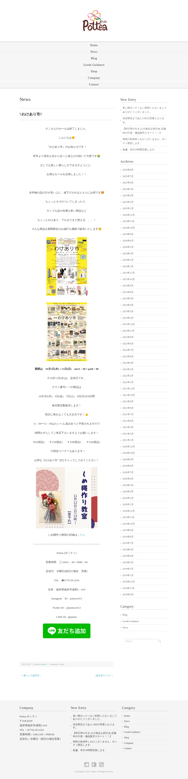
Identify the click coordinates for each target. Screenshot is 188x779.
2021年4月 (128, 427)
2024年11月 (129, 221)
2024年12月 (129, 214)
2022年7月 (128, 350)
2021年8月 (128, 408)
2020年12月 (129, 446)
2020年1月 (128, 504)
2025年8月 (128, 169)
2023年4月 (128, 305)
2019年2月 (128, 568)
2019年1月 (128, 575)
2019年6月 (128, 549)
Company (94, 77)
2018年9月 (128, 594)
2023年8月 (128, 292)
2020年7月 (128, 472)
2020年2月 (128, 498)
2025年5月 (128, 189)
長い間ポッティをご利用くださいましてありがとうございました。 (145, 109)
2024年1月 (128, 266)
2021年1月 (128, 440)
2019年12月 (129, 511)
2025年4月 (128, 195)
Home (94, 45)
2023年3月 (128, 311)
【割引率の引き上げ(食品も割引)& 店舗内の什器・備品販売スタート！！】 (144, 130)
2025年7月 (128, 176)
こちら (81, 534)
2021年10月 (129, 395)
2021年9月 (128, 401)
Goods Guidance (94, 64)
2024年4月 (128, 253)
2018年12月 (129, 581)
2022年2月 (128, 375)
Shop (94, 71)
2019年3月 (128, 562)
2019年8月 (128, 536)
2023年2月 (128, 317)
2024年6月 (128, 240)
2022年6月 (128, 356)
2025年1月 (128, 208)
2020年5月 (128, 485)
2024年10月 (129, 227)
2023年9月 (128, 285)
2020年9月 (128, 459)
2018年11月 (129, 588)
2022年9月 (128, 337)
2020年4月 (128, 491)
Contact (94, 84)
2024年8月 (128, 234)
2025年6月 (128, 182)
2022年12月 (129, 324)
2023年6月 (128, 298)
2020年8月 (128, 465)
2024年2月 (128, 259)
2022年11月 (129, 330)
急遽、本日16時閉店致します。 (140, 149)
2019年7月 (128, 543)
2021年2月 (128, 433)
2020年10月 (129, 453)
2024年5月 (128, 247)
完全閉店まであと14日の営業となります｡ (143, 120)
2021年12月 (129, 388)
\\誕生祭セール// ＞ (104, 675)
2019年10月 (129, 523)
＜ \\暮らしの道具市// (30, 675)
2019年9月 (128, 530)
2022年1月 (128, 382)
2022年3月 (128, 369)
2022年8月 (128, 343)
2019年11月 (129, 517)
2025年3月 (128, 202)
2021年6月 (128, 420)
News (94, 51)
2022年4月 (128, 362)
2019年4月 (128, 555)
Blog (94, 58)
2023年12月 (129, 272)
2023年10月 (129, 279)
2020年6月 (128, 478)
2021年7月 (128, 414)
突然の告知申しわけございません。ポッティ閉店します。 (145, 141)
